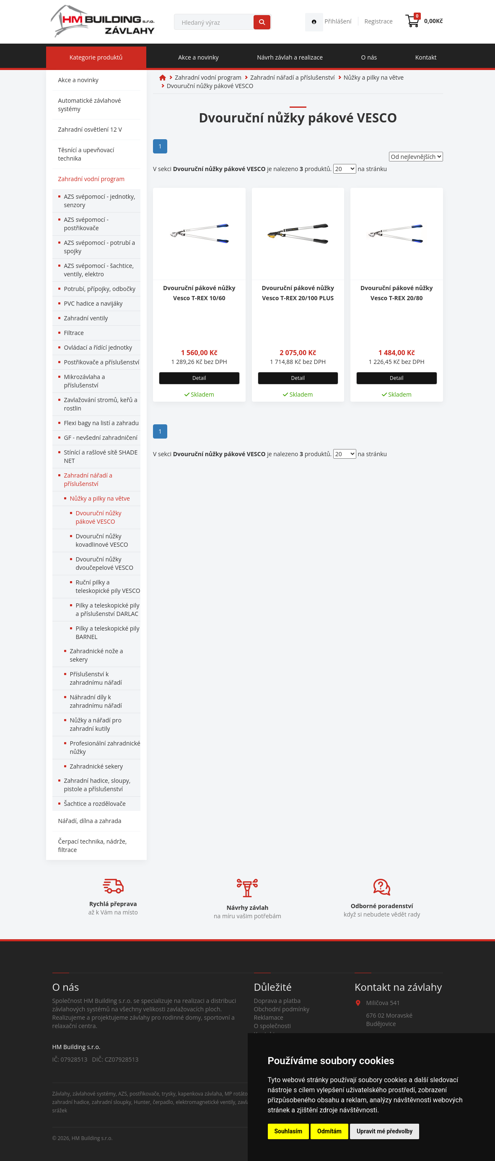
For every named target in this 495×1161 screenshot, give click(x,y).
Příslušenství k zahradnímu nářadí (96, 678)
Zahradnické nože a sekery (96, 655)
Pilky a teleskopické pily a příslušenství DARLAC (108, 609)
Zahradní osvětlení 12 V (90, 129)
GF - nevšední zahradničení (100, 438)
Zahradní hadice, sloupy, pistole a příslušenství (97, 785)
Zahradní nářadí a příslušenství (88, 479)
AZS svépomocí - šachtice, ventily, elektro (99, 270)
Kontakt (426, 57)
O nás (369, 57)
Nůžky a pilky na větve (100, 498)
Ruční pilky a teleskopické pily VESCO (108, 586)
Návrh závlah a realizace (290, 57)
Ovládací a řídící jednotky (98, 347)
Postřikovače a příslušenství (102, 362)
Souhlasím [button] (289, 1131)
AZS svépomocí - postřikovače (86, 224)
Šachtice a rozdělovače (95, 804)
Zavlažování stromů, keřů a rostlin (100, 404)
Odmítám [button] (329, 1131)
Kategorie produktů (96, 57)
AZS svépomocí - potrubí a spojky (99, 247)
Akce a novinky (198, 57)
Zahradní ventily (86, 318)
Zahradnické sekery (96, 766)
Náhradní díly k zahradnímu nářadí (96, 701)
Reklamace (268, 1017)
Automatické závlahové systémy (89, 104)
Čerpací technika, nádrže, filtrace (92, 845)
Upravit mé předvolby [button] (384, 1131)
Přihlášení (328, 21)
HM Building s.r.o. (92, 1138)
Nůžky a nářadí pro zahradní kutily (96, 724)
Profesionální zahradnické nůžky (105, 747)
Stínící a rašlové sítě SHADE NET (101, 456)
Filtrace (74, 333)
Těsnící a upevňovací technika (86, 154)
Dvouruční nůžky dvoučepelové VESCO (105, 563)
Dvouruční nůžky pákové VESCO (99, 517)
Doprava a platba (277, 1001)
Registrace (379, 21)
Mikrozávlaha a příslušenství (84, 381)
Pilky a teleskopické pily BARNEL (108, 632)
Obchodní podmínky (282, 1009)
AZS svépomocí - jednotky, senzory (99, 200)
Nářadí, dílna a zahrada (90, 821)
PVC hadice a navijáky (93, 303)
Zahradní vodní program (91, 179)
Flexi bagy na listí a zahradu (101, 423)
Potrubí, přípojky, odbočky (100, 289)
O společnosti (272, 1026)
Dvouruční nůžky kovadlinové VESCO (102, 540)
